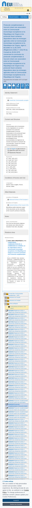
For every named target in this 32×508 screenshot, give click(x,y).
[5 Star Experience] (23, 8)
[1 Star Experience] (16, 8)
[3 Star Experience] (19, 8)
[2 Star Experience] (17, 8)
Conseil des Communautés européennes (18, 100)
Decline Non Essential (16, 504)
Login (28, 13)
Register (13, 148)
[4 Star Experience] (21, 8)
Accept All (16, 500)
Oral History (24, 17)
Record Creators (13, 17)
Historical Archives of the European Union (18, 199)
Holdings (4, 17)
